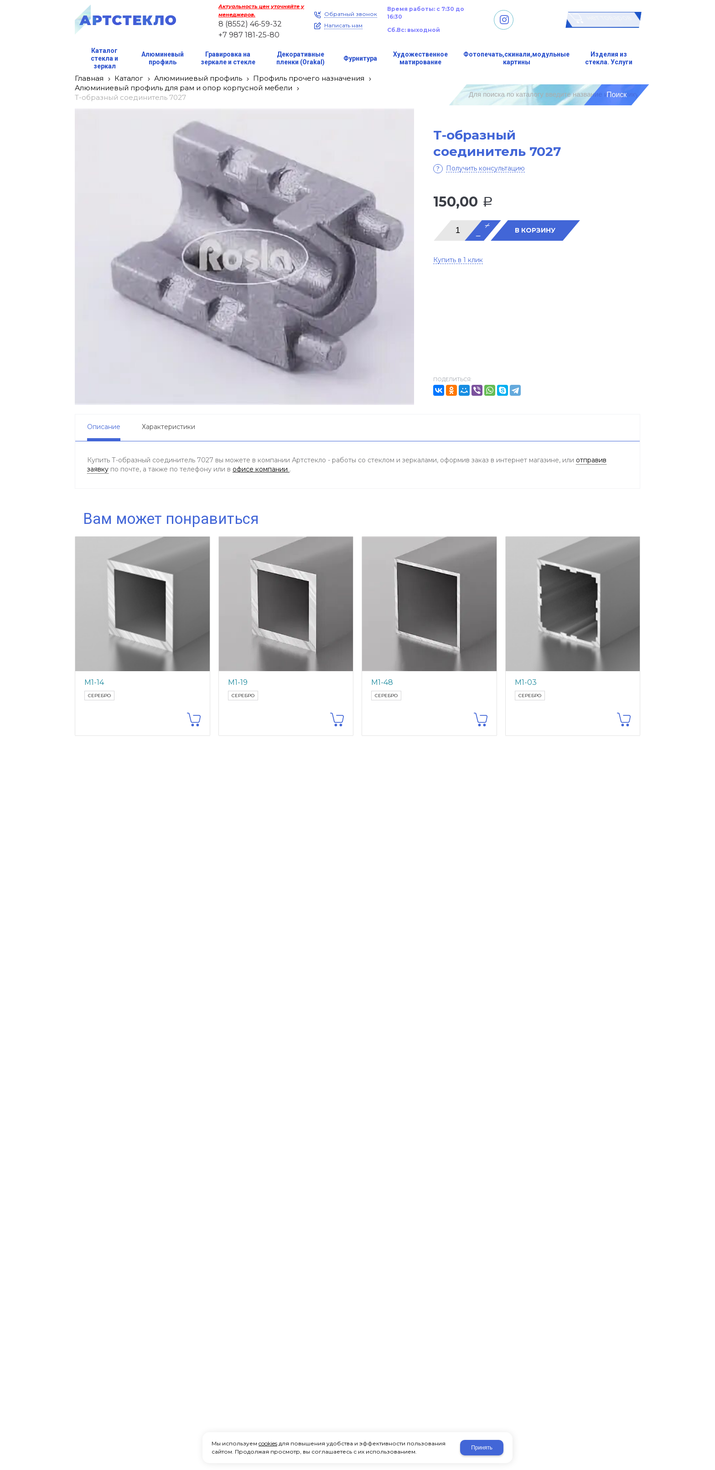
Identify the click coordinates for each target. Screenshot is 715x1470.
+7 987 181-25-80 (249, 35)
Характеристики (168, 427)
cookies (268, 1443)
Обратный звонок (350, 14)
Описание (103, 427)
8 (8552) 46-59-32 (250, 24)
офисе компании (261, 469)
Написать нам (343, 25)
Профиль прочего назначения (308, 78)
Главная (89, 78)
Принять (481, 1447)
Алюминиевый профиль (198, 78)
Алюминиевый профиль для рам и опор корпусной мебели (183, 87)
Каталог (128, 78)
